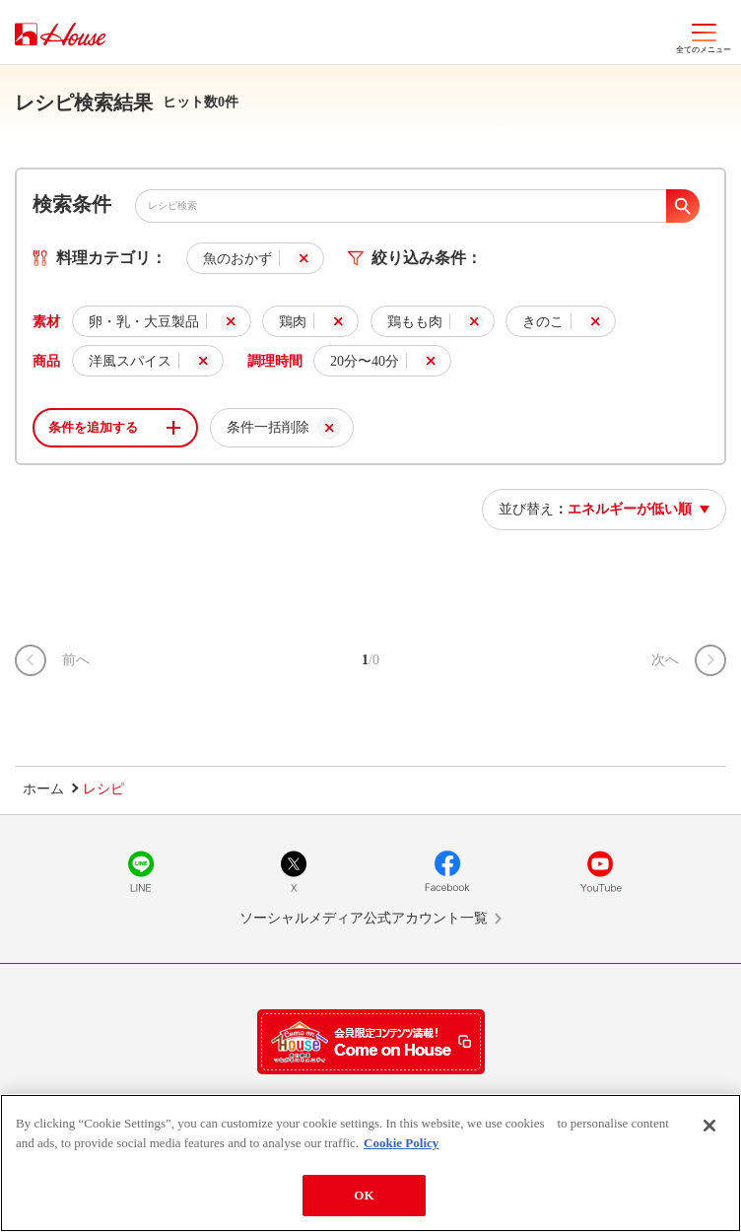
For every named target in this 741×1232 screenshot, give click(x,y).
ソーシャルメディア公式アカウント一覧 (363, 918)
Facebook (447, 871)
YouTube (600, 871)
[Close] (709, 1125)
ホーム (43, 789)
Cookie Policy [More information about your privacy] (401, 1142)
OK (363, 1195)
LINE (141, 871)
